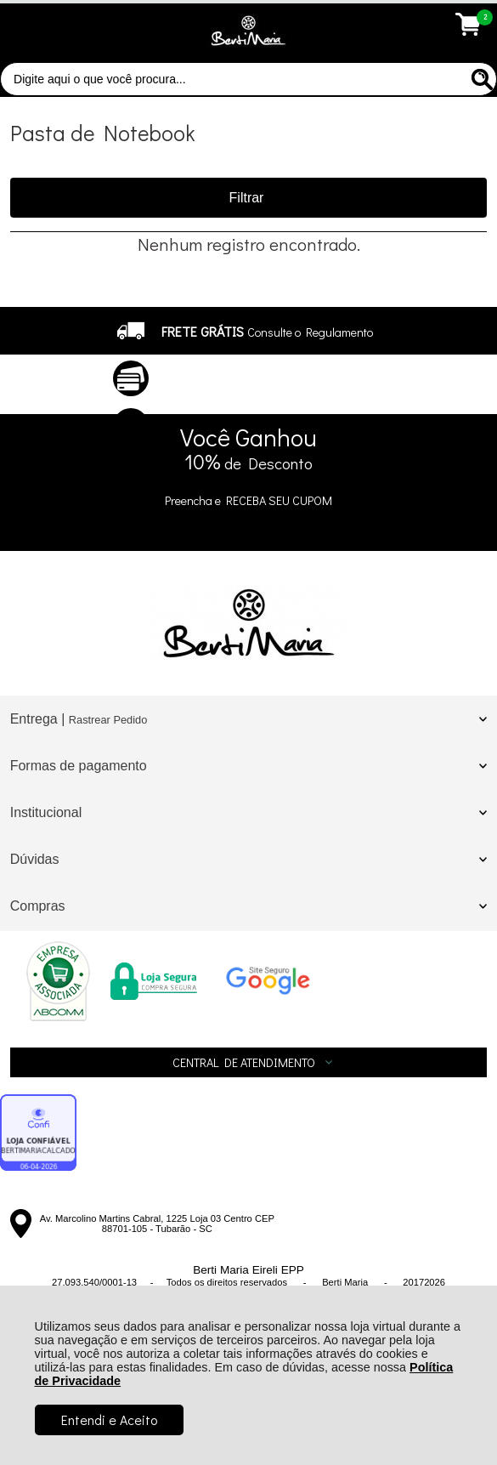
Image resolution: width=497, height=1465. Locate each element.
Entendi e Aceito (109, 1419)
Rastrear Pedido (108, 719)
